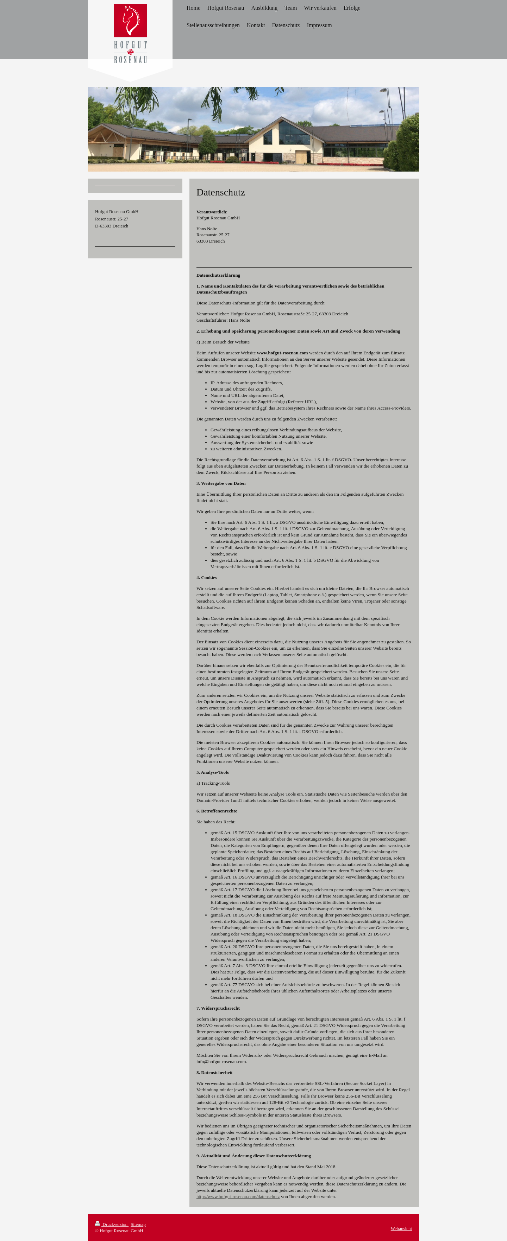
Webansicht (401, 1228)
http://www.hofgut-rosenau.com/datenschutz (238, 1196)
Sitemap (138, 1224)
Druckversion (112, 1224)
